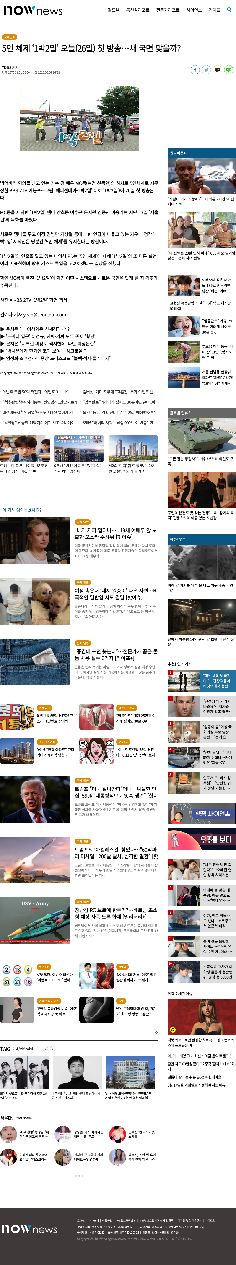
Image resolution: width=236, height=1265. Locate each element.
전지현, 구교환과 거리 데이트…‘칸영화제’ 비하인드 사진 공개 (88, 1159)
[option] (75, 1079)
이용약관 (107, 1220)
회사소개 (94, 1220)
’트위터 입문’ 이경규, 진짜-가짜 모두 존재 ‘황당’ (50, 336)
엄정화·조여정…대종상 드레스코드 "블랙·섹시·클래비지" (58, 358)
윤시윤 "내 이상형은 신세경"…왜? (38, 329)
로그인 (81, 1220)
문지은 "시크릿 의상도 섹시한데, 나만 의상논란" (51, 343)
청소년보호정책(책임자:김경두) (156, 1220)
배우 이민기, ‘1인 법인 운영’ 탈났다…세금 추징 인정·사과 (129, 1095)
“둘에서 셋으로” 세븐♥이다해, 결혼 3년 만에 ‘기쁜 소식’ (76, 1095)
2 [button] (79, 1176)
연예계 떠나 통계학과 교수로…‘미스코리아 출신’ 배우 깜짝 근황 (33, 1159)
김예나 (6, 67)
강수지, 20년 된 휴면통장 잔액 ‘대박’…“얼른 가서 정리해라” (142, 1159)
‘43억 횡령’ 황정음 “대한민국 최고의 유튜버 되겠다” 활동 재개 (34, 1136)
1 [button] (76, 1176)
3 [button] (82, 1176)
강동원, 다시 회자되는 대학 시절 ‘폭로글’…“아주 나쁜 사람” (88, 1136)
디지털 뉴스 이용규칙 (190, 1220)
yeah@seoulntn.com (44, 314)
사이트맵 (210, 1220)
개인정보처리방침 (126, 1220)
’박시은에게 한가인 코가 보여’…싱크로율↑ (46, 351)
